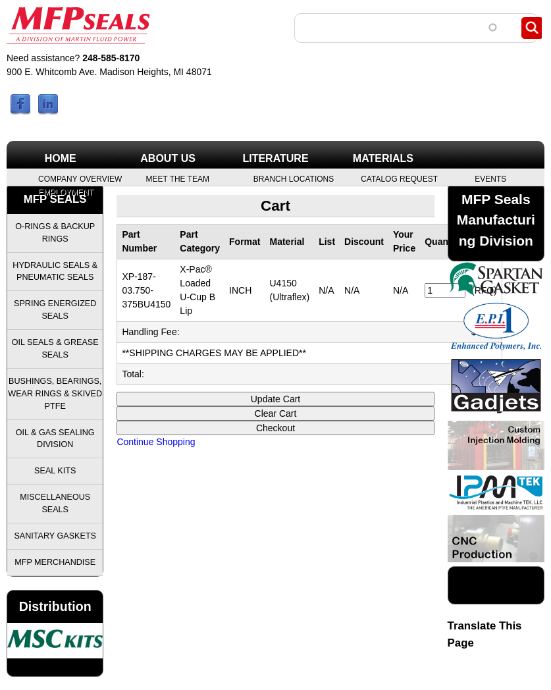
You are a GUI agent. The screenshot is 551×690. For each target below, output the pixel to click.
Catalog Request (398, 178)
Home (60, 158)
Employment (65, 192)
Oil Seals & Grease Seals (55, 348)
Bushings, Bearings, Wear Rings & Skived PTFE (55, 394)
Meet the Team (177, 178)
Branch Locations (291, 178)
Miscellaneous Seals (55, 503)
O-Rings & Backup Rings (55, 233)
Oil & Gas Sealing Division (55, 439)
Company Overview (76, 178)
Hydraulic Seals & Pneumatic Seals (55, 271)
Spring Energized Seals (55, 310)
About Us (168, 158)
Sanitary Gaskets (55, 536)
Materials (383, 158)
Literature (275, 158)
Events (490, 178)
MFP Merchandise (54, 562)
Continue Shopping (156, 442)
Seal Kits (55, 470)
